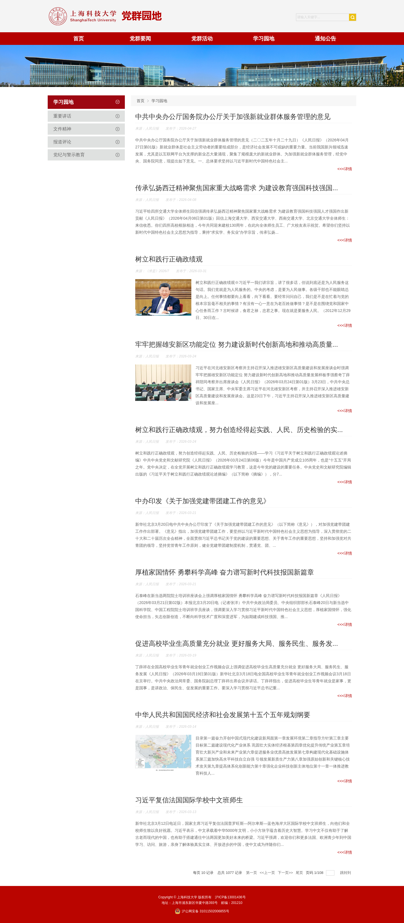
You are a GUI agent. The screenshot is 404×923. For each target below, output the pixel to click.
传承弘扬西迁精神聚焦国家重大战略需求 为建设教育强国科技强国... (236, 188)
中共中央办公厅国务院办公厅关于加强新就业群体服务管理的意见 (232, 116)
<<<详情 (344, 169)
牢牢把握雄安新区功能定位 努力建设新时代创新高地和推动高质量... (236, 344)
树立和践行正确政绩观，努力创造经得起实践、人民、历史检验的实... (239, 429)
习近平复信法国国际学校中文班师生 (189, 800)
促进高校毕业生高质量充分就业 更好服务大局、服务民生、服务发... (236, 643)
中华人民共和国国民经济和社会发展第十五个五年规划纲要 (222, 714)
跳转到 (346, 873)
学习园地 (159, 100)
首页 (140, 100)
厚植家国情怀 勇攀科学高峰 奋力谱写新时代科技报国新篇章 (224, 572)
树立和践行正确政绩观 (169, 259)
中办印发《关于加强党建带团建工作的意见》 (202, 501)
